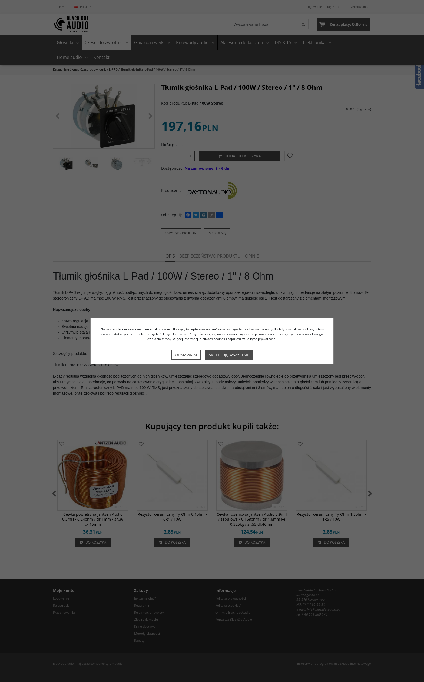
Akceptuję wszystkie (228, 354)
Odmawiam (186, 354)
